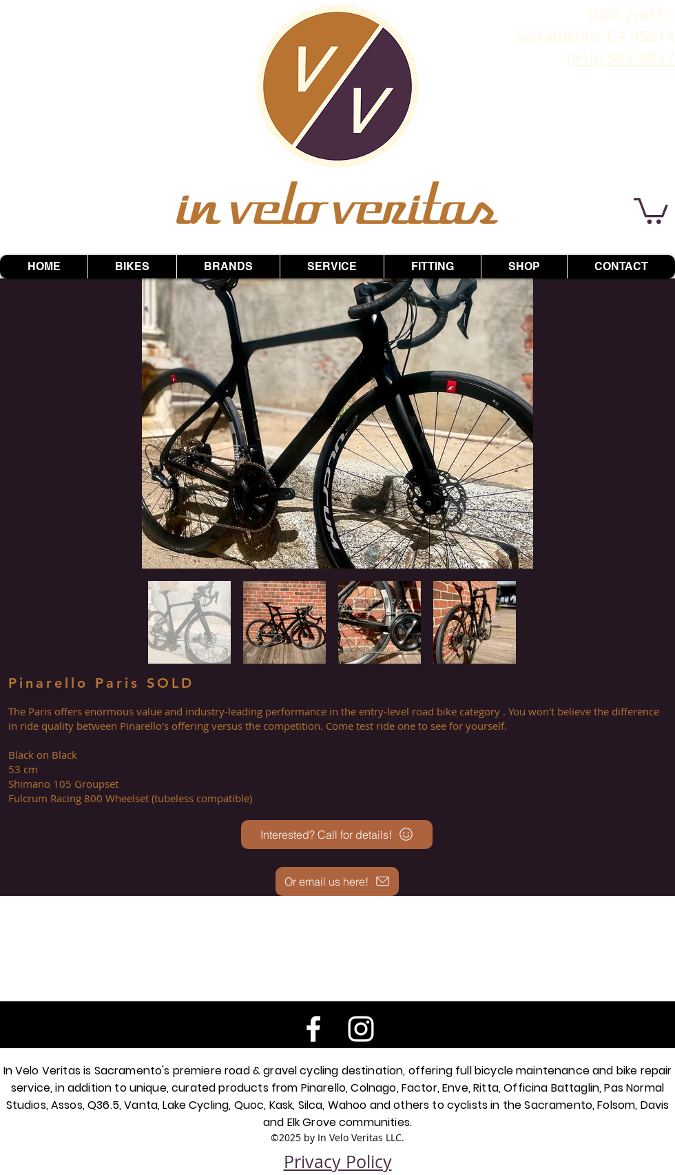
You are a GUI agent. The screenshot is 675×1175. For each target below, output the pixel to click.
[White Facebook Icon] (313, 1029)
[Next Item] (509, 423)
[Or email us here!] (337, 881)
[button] (651, 209)
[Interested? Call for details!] (337, 834)
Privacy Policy (338, 1161)
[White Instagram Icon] (361, 1029)
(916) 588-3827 (621, 58)
